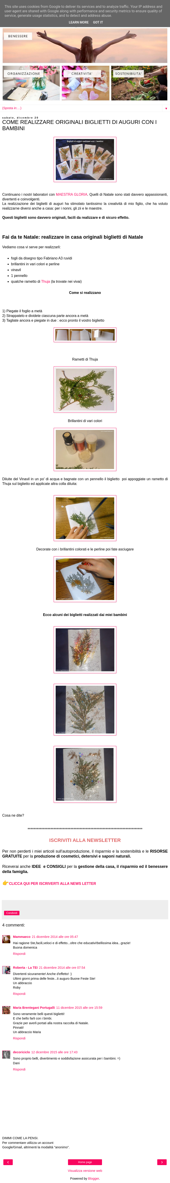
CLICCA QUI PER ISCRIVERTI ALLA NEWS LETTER (52, 884)
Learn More (79, 22)
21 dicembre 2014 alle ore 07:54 (62, 967)
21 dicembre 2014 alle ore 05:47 (55, 937)
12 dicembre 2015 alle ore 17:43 (54, 1052)
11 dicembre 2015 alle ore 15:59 (79, 1007)
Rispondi (19, 954)
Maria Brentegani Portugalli (34, 1007)
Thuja (45, 281)
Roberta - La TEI (25, 967)
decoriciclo (21, 1052)
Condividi (11, 913)
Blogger (93, 1178)
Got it (98, 22)
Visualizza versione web (85, 1170)
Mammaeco (21, 937)
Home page (85, 1162)
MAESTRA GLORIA (71, 194)
